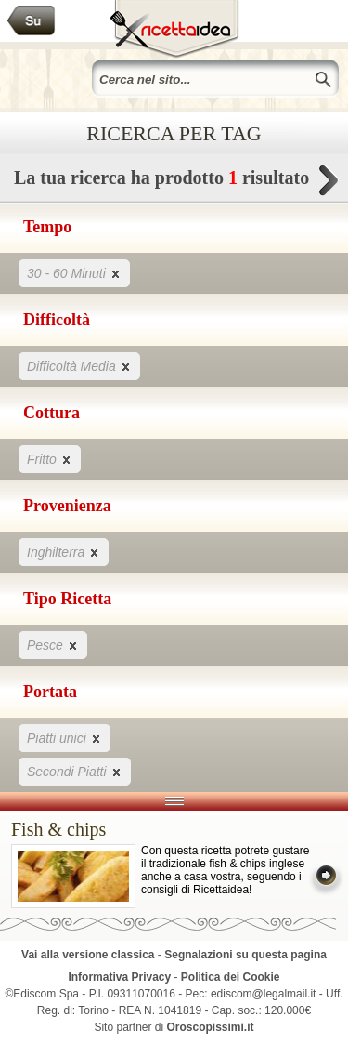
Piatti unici (64, 738)
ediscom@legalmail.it (263, 993)
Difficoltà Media (79, 366)
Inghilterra (63, 552)
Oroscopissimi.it (210, 1027)
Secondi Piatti (74, 771)
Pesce (53, 645)
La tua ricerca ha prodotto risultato (174, 183)
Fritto (49, 459)
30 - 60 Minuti (74, 273)
